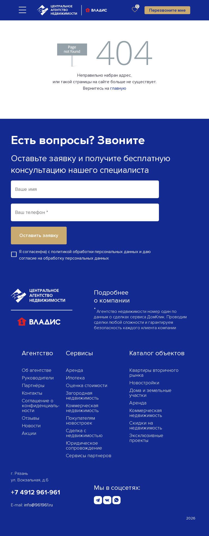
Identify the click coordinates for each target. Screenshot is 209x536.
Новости (31, 426)
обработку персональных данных (76, 258)
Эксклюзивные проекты (146, 437)
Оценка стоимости (86, 385)
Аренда (74, 370)
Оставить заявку (38, 235)
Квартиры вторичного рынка (154, 372)
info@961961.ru (38, 505)
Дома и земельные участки (150, 392)
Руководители (38, 378)
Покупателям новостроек (80, 420)
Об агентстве (36, 370)
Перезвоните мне (167, 10)
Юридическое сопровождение (84, 445)
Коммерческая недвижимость (82, 408)
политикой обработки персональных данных (94, 251)
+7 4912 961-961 (35, 492)
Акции (29, 433)
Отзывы (30, 418)
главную (118, 88)
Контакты (32, 393)
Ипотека (75, 378)
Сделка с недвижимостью (84, 433)
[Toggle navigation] (22, 9)
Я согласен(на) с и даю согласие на (85, 255)
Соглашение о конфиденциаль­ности (40, 405)
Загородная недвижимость (82, 395)
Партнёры (33, 385)
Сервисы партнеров (88, 456)
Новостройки (144, 383)
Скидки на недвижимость (145, 425)
